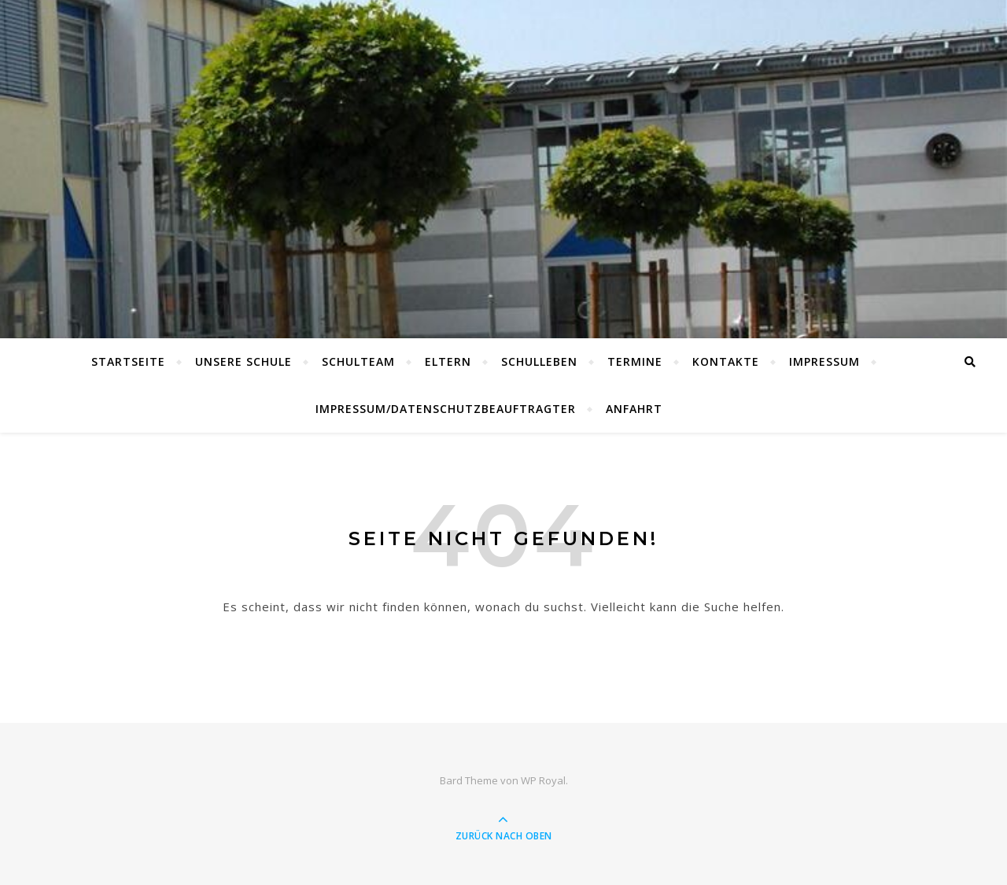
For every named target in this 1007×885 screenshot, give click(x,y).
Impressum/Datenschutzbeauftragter (445, 408)
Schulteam (358, 361)
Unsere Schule (243, 361)
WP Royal (543, 780)
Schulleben (539, 361)
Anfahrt (634, 408)
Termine (634, 361)
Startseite (128, 361)
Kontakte (725, 361)
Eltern (448, 361)
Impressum (824, 361)
